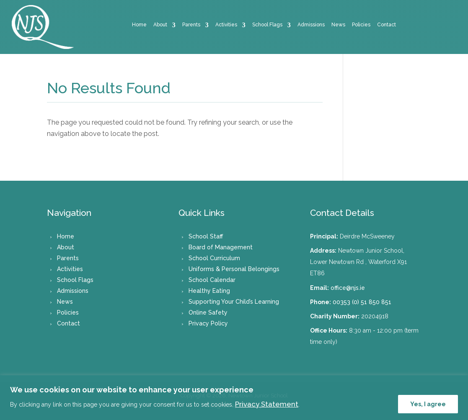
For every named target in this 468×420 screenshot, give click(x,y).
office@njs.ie (348, 287)
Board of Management (221, 247)
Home (139, 25)
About (160, 25)
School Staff (206, 236)
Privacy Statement (266, 404)
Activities (226, 25)
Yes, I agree (428, 404)
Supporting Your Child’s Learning (234, 301)
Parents (191, 25)
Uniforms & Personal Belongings (234, 269)
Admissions (311, 25)
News (338, 25)
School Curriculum (214, 258)
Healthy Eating (209, 290)
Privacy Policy (208, 323)
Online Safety (208, 312)
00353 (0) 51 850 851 (362, 302)
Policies (361, 25)
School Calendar (212, 280)
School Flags (267, 25)
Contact (386, 25)
